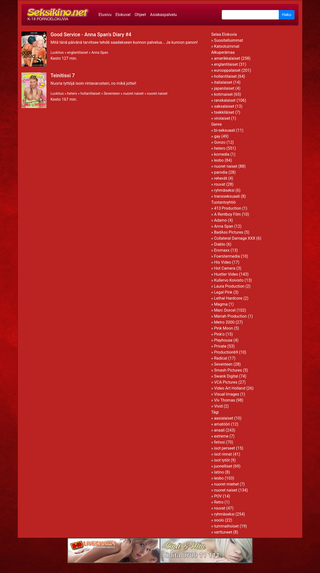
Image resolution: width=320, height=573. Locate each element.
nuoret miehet (226, 484)
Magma (221, 304)
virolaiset (222, 118)
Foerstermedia (227, 256)
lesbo (219, 160)
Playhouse (223, 340)
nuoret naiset (133, 93)
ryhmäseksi (224, 190)
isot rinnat (223, 454)
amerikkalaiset (227, 58)
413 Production (227, 208)
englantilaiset (77, 52)
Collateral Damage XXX (234, 238)
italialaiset (223, 82)
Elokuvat (123, 14)
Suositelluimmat (228, 40)
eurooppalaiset (227, 70)
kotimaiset (223, 94)
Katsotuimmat (226, 46)
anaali (219, 430)
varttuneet (223, 532)
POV (218, 496)
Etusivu (105, 14)
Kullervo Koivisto (229, 280)
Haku (286, 14)
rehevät (220, 178)
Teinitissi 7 (62, 75)
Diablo (219, 244)
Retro (219, 502)
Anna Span (99, 52)
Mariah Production (230, 316)
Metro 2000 (224, 322)
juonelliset (223, 466)
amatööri (222, 424)
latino (219, 472)
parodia (221, 172)
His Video (222, 262)
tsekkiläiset (224, 112)
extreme (221, 436)
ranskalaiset (225, 100)
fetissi (219, 442)
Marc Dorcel (225, 310)
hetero (72, 93)
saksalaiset (224, 106)
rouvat (219, 184)
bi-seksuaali (224, 130)
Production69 (226, 352)
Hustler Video (226, 274)
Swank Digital (226, 376)
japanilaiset (224, 88)
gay (217, 136)
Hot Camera (224, 268)
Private (220, 346)
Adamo (220, 220)
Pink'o (219, 334)
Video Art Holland (229, 388)
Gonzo (220, 142)
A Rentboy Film (227, 214)
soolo (219, 520)
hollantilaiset (90, 93)
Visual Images (226, 394)
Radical (220, 358)
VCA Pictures (225, 382)
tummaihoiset (226, 526)
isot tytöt (222, 460)
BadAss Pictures (228, 232)
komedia (221, 154)
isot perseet (224, 448)
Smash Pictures (228, 370)
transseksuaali (227, 196)
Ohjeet (140, 14)
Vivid (218, 406)
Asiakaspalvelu (163, 14)
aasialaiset (223, 418)
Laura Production (229, 286)
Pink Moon (223, 328)
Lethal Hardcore (228, 298)
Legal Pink (223, 292)
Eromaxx (222, 250)
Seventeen (112, 93)
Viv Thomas (224, 400)
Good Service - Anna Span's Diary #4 (90, 34)
